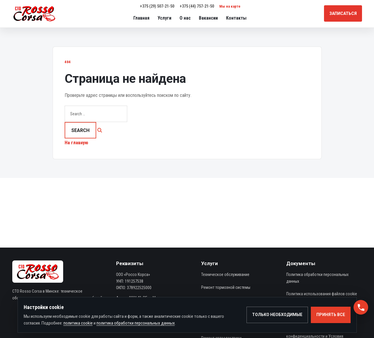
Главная (141, 18)
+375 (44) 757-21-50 (197, 6)
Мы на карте (229, 6)
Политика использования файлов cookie (321, 293)
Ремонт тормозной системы (225, 287)
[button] (361, 307)
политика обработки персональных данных (135, 323)
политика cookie (78, 323)
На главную (76, 142)
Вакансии (208, 18)
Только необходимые (277, 314)
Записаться (343, 13)
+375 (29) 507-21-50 (157, 6)
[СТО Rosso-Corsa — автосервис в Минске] (34, 13)
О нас (185, 18)
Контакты (236, 18)
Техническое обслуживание (225, 274)
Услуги (164, 18)
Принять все (330, 314)
